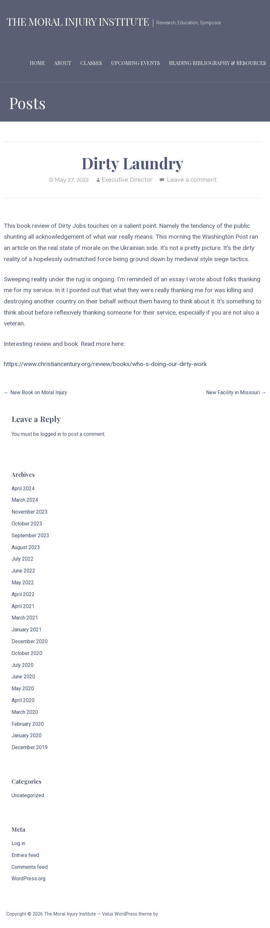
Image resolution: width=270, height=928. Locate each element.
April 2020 (23, 700)
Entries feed (25, 855)
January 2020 (27, 735)
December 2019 (30, 747)
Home (37, 63)
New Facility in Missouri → (236, 392)
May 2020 (23, 688)
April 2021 (23, 606)
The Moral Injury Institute (77, 21)
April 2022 (23, 594)
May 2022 (23, 583)
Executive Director (127, 179)
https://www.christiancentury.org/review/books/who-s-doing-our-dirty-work (105, 364)
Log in (18, 843)
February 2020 (28, 724)
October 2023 (27, 524)
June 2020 (23, 677)
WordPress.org (28, 879)
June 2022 (23, 571)
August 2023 (26, 547)
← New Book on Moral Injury (35, 392)
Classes (91, 63)
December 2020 (30, 641)
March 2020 (25, 712)
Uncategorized (28, 795)
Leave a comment (192, 179)
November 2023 (30, 512)
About (62, 63)
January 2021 (27, 630)
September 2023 (30, 535)
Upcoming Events (135, 63)
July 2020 (23, 665)
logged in (50, 434)
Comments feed (30, 867)
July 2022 (23, 559)
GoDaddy (168, 913)
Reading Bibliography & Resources (217, 63)
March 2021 (25, 618)
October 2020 (27, 653)
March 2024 (25, 500)
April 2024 (23, 488)
